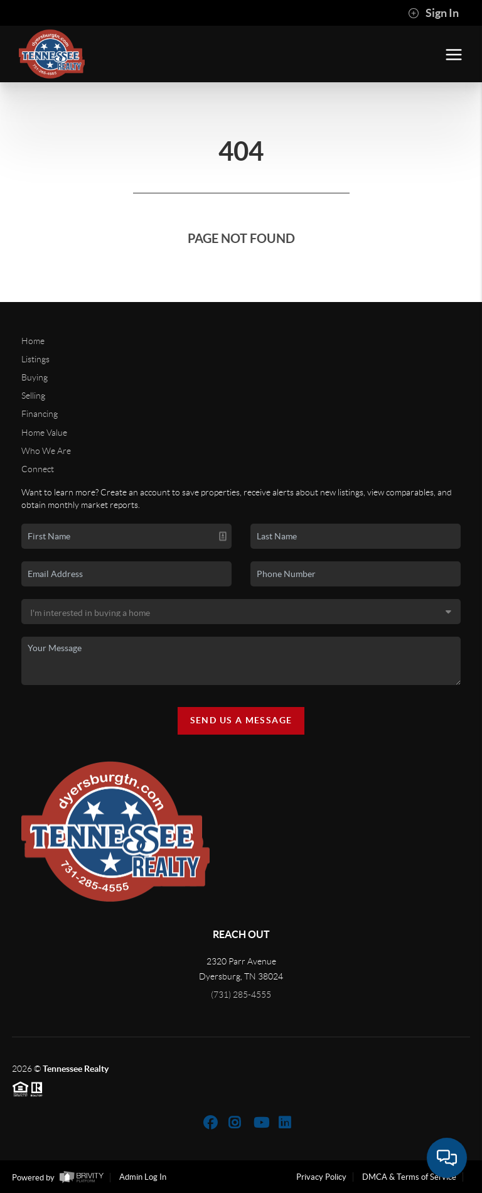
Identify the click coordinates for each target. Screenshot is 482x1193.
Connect (37, 469)
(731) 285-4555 (241, 995)
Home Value (44, 433)
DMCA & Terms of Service (409, 1177)
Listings (35, 359)
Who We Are (46, 451)
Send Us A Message (241, 720)
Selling (33, 396)
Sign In (433, 13)
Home (33, 341)
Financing (39, 414)
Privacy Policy (321, 1177)
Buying (34, 377)
